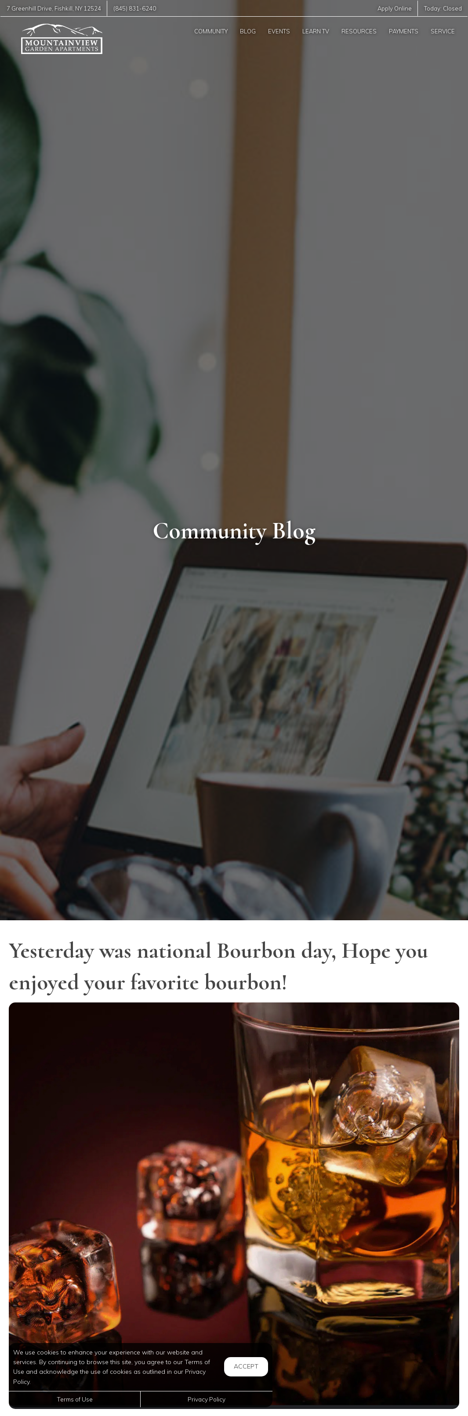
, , (54, 8)
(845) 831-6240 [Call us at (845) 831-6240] (135, 8)
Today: (443, 8)
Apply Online (394, 8)
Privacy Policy (206, 1399)
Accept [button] (246, 1366)
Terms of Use (75, 1399)
